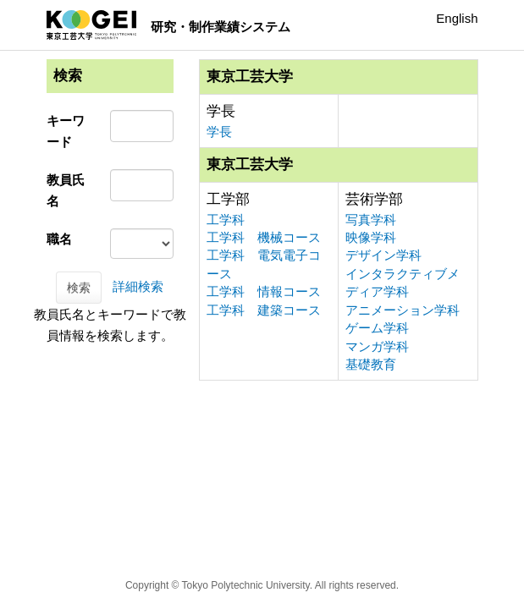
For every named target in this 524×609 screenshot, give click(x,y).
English (456, 18)
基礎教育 (370, 364)
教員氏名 (66, 190)
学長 (219, 131)
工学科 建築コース (264, 310)
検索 (79, 287)
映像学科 (370, 237)
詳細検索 (138, 286)
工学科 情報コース (264, 291)
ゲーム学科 (377, 328)
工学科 (226, 219)
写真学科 (370, 219)
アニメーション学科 (402, 310)
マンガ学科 (377, 346)
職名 (59, 239)
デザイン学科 (383, 255)
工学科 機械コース (264, 237)
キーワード (66, 131)
